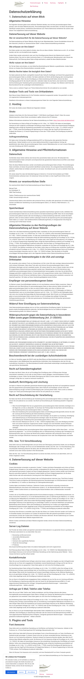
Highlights (61, 3)
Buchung (52, 3)
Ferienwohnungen (35, 3)
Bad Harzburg (34, 6)
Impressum (49, 674)
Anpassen (9, 672)
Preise (46, 3)
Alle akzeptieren (31, 672)
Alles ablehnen (20, 672)
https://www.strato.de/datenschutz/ (63, 120)
